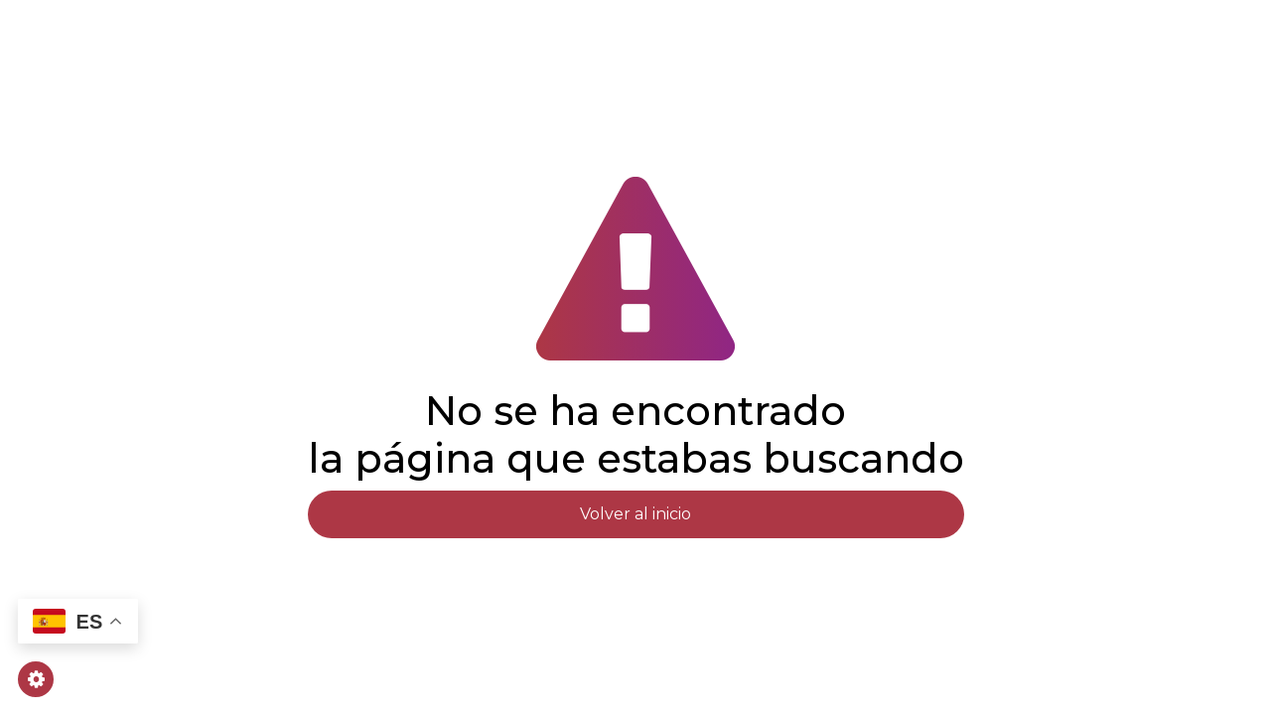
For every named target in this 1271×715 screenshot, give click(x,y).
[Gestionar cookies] (36, 679)
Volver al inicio (635, 513)
